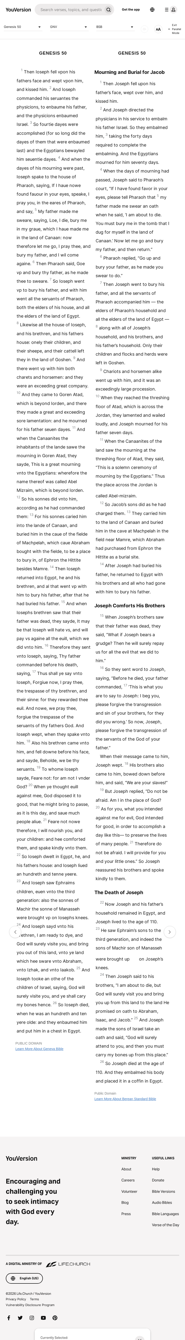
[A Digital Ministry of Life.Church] (92, 1261)
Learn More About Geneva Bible (39, 1049)
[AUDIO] (144, 29)
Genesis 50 (23, 27)
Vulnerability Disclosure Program (30, 1305)
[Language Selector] (152, 9)
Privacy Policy (16, 1299)
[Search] (69, 9)
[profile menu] (170, 9)
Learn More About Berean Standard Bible (125, 1099)
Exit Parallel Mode (174, 29)
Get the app (131, 9)
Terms (34, 1299)
